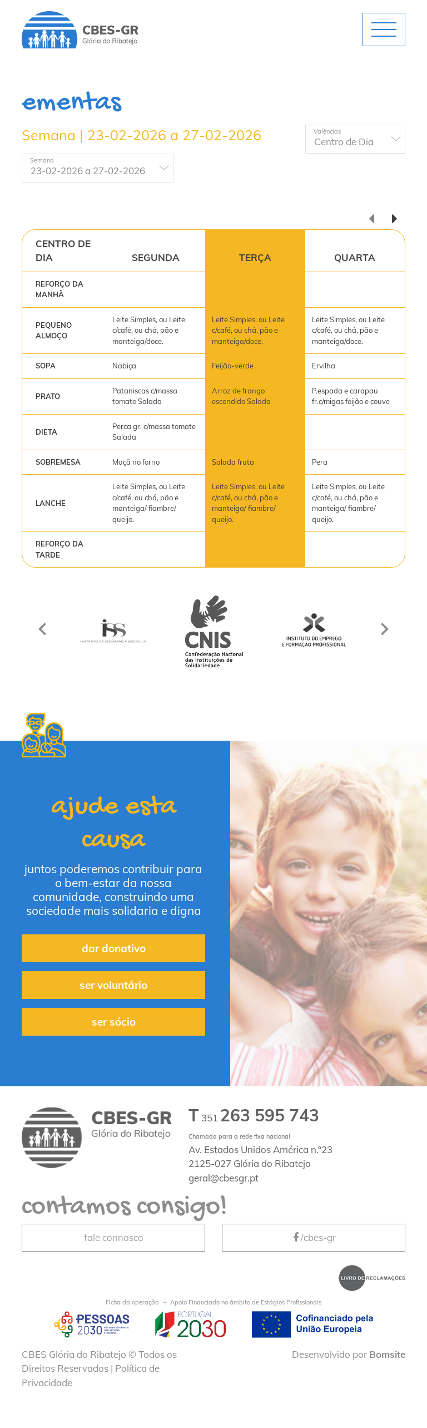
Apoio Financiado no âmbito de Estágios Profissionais (213, 1302)
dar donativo (114, 948)
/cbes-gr (313, 1237)
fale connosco (113, 1237)
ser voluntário (113, 985)
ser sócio (114, 1021)
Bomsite (387, 1354)
